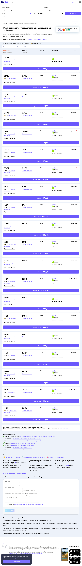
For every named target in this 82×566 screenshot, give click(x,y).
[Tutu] (4, 2)
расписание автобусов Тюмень (22, 447)
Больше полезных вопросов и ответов (14, 473)
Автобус (54, 57)
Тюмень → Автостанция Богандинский (37, 39)
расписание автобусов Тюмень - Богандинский (27, 441)
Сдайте (67, 465)
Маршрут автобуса (9, 64)
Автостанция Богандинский (35, 450)
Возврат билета (5, 543)
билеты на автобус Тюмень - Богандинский (22, 445)
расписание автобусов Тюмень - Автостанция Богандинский (37, 436)
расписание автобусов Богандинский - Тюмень (27, 439)
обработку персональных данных (22, 504)
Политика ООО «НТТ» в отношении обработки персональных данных (25, 553)
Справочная (14, 543)
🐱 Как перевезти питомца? (11, 457)
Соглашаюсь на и (24, 504)
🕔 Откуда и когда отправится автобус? (33, 457)
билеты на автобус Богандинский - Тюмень (22, 443)
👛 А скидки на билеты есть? (55, 457)
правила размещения (37, 504)
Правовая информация (14, 554)
